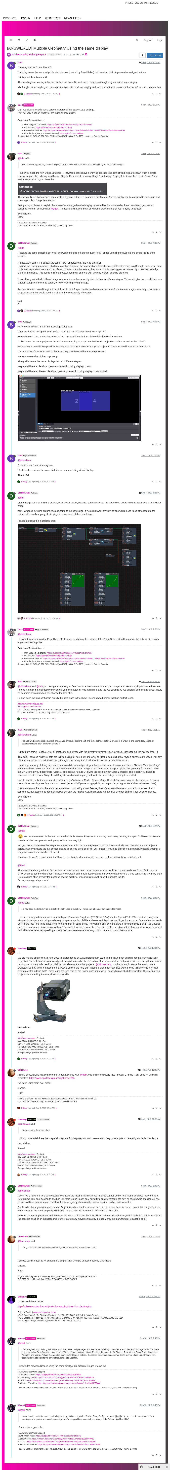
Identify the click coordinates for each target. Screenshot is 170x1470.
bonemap (22, 948)
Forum (25, 18)
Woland (21, 1338)
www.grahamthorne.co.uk (44, 1312)
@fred (21, 902)
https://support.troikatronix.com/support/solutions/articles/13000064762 (63, 1377)
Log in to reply (155, 55)
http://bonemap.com (26, 1038)
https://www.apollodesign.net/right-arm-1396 (52, 1078)
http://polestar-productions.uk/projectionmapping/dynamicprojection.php (54, 1306)
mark (20, 153)
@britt (27, 154)
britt (20, 62)
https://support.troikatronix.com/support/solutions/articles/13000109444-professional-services (84, 130)
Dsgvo (139, 2)
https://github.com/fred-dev (29, 706)
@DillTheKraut (29, 456)
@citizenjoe (24, 1124)
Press (129, 2)
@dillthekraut (24, 460)
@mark (34, 826)
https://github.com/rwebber (71, 133)
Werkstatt (52, 18)
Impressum (151, 2)
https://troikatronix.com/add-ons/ (41, 1380)
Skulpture (22, 1297)
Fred (20, 681)
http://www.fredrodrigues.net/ (30, 704)
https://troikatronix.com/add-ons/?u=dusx (54, 127)
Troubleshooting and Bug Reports (29, 54)
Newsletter (72, 18)
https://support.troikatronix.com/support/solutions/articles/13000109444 (69, 1383)
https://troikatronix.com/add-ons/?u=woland (76, 1380)
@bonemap (36, 1186)
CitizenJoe (23, 1070)
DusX (20, 105)
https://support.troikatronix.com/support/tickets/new (69, 125)
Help (37, 18)
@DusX (54, 208)
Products (10, 18)
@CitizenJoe (43, 1119)
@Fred (21, 865)
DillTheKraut (24, 243)
